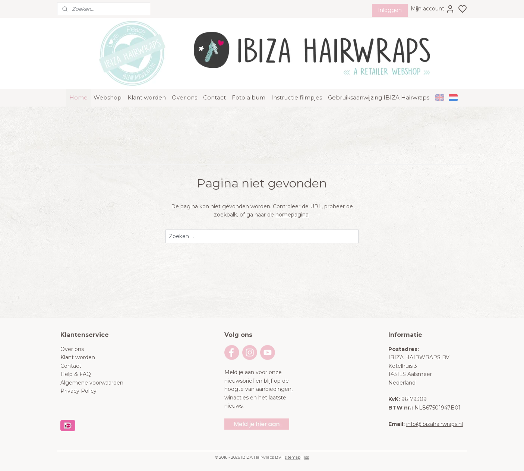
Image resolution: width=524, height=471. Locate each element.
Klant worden (146, 97)
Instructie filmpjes (296, 97)
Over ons (184, 97)
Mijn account (433, 8)
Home (78, 97)
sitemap (292, 457)
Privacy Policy (78, 391)
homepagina (292, 214)
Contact (214, 97)
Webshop (107, 97)
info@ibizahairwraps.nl (434, 424)
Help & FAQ (75, 374)
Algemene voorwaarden (91, 382)
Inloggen (390, 10)
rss (306, 457)
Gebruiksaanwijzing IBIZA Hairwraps (378, 97)
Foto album (248, 97)
